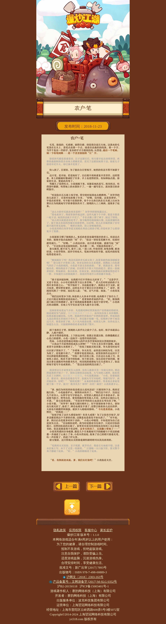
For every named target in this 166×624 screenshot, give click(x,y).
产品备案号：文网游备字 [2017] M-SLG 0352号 (83, 581)
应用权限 (75, 530)
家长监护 (106, 530)
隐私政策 (59, 530)
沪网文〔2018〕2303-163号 (83, 577)
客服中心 (91, 530)
